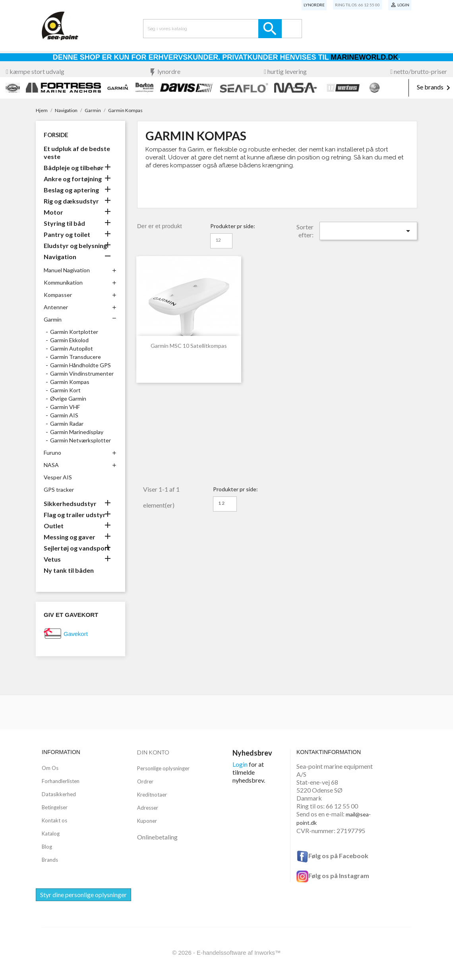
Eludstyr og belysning (75, 245)
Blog (47, 846)
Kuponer (147, 821)
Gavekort (76, 633)
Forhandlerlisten (60, 781)
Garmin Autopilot (71, 348)
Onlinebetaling (157, 837)
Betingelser (55, 807)
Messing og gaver (69, 537)
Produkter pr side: (232, 226)
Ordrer (145, 781)
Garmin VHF (65, 406)
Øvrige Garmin (68, 398)
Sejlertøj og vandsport (77, 548)
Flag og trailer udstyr (75, 514)
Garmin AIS (64, 415)
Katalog (51, 833)
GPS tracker (59, 489)
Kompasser (58, 294)
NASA (51, 464)
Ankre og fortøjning (73, 178)
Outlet (54, 525)
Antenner (56, 307)
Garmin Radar (66, 423)
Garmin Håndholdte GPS (80, 365)
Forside (56, 134)
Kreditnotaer (152, 794)
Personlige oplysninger (163, 768)
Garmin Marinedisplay (76, 431)
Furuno (52, 452)
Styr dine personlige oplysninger (83, 894)
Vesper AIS (58, 477)
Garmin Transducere (75, 356)
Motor (53, 212)
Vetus (52, 559)
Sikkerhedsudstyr (70, 503)
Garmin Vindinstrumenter (82, 373)
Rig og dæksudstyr (71, 201)
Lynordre (314, 4)
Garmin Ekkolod (69, 340)
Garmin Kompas (69, 381)
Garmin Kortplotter (74, 331)
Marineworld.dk (364, 57)
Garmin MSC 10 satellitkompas (189, 345)
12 (218, 240)
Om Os (50, 768)
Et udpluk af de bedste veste (77, 152)
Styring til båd (64, 223)
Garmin (53, 319)
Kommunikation (63, 282)
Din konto (153, 752)
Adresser (147, 808)
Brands (50, 860)
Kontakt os (54, 820)
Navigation (60, 256)
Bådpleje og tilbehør (74, 167)
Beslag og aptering (71, 190)
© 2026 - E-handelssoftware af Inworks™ (226, 952)
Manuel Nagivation (67, 270)
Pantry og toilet (67, 234)
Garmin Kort (65, 390)
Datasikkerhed (59, 794)
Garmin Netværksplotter (80, 440)
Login (240, 764)
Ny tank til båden (69, 570)
